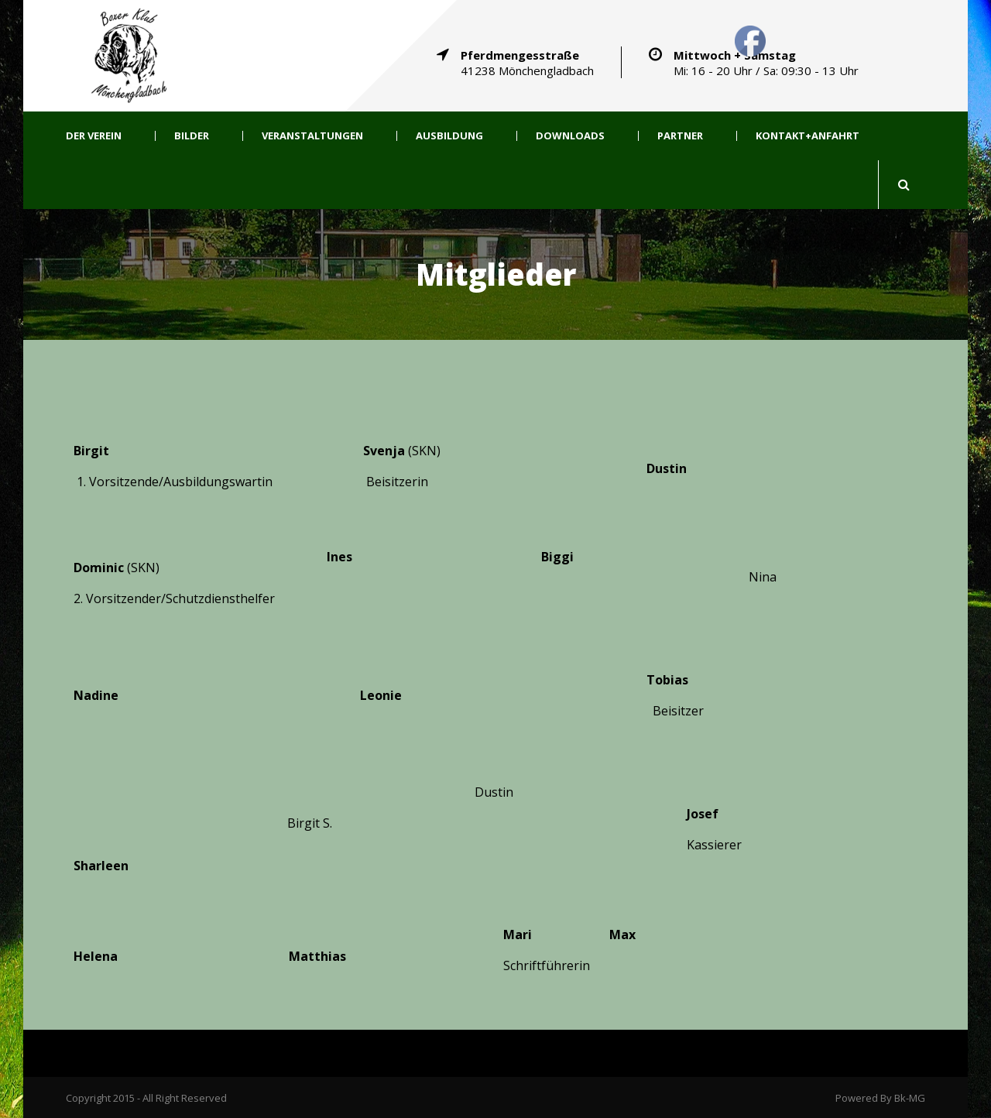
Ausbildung (449, 136)
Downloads (570, 136)
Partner (680, 136)
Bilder (191, 136)
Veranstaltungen (312, 136)
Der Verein (94, 136)
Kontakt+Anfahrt (807, 136)
